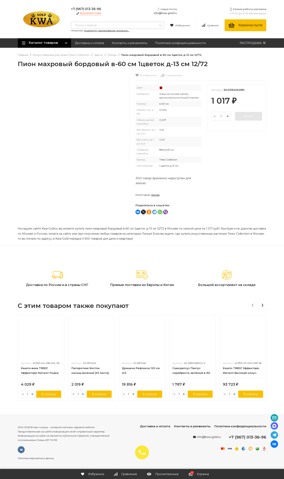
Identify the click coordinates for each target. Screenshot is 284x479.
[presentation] (252, 305)
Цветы (98, 55)
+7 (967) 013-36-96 (86, 9)
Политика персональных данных (36, 458)
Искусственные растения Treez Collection (61, 55)
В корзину (48, 394)
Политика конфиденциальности (180, 43)
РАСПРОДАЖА (253, 43)
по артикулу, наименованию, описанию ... (106, 30)
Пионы (112, 55)
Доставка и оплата (89, 43)
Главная (23, 55)
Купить (248, 116)
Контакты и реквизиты (129, 43)
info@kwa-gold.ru (165, 13)
